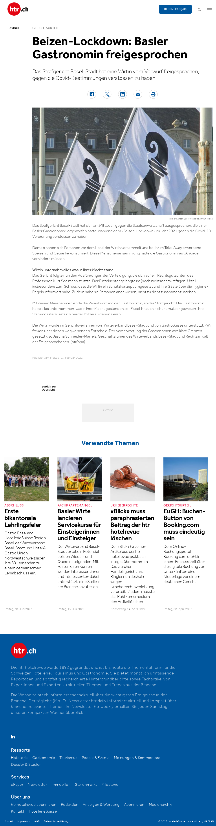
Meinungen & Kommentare (137, 758)
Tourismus (68, 758)
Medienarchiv (160, 805)
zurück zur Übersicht (49, 388)
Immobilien (61, 785)
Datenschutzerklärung (56, 821)
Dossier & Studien (26, 765)
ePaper (17, 785)
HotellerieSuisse (43, 811)
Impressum (23, 821)
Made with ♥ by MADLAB (200, 821)
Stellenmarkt (86, 785)
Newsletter (37, 785)
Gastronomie (43, 758)
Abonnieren (134, 805)
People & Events (96, 758)
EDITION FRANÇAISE (175, 9)
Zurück (14, 27)
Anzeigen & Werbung (101, 805)
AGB (37, 821)
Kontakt (17, 811)
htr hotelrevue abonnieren (34, 805)
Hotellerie (19, 758)
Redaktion (70, 805)
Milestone (110, 785)
